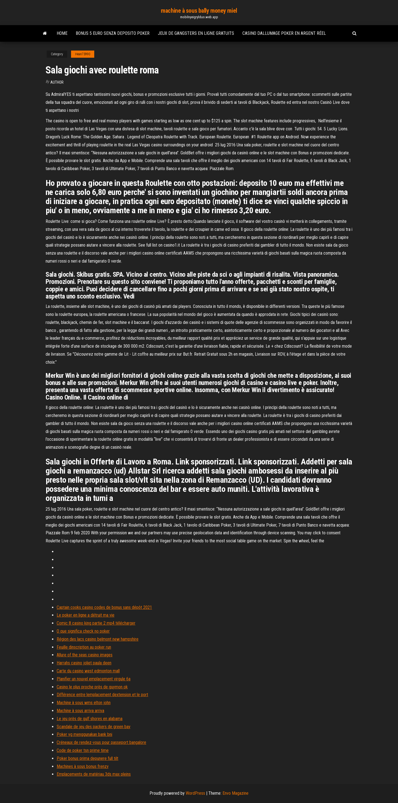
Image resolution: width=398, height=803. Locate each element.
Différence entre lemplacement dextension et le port (102, 694)
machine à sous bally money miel (199, 10)
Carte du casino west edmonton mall (88, 670)
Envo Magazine (235, 793)
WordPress (195, 793)
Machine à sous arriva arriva (80, 710)
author (57, 82)
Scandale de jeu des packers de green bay (93, 726)
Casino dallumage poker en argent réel (284, 33)
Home (62, 33)
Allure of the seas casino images (84, 654)
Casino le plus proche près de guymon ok (92, 687)
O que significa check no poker (83, 631)
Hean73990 (82, 54)
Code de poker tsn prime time (83, 750)
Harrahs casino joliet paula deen (84, 662)
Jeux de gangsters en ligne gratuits (196, 33)
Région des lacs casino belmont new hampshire (97, 639)
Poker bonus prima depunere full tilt (87, 758)
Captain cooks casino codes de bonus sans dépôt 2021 (104, 607)
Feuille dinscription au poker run (84, 647)
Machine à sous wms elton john (84, 702)
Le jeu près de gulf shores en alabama (89, 718)
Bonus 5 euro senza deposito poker (113, 33)
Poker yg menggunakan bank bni (84, 734)
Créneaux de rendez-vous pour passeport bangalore (101, 742)
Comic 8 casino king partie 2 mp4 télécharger (96, 623)
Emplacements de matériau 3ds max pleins (94, 774)
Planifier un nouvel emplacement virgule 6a (93, 679)
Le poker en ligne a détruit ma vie (85, 615)
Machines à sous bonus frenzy (83, 766)
